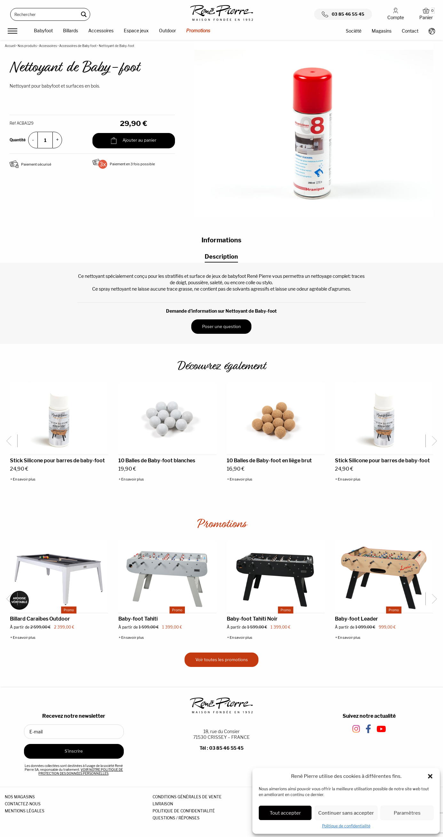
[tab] (221, 257)
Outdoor (167, 30)
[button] (430, 776)
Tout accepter (285, 813)
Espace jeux (136, 30)
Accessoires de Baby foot (78, 46)
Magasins (382, 31)
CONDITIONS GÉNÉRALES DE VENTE (187, 796)
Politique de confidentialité (346, 826)
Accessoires (101, 30)
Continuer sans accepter (346, 813)
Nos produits (27, 46)
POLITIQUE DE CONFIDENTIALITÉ (184, 811)
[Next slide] (431, 440)
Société (353, 31)
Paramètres (407, 813)
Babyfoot (43, 30)
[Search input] (44, 14)
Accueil (10, 46)
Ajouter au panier (133, 140)
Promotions (198, 30)
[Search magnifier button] (84, 14)
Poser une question (221, 326)
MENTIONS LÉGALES (24, 811)
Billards (70, 30)
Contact (410, 31)
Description (221, 256)
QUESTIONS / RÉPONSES (176, 818)
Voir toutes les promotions (221, 659)
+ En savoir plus (23, 479)
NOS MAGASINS (20, 796)
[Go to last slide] (11, 440)
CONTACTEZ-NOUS (23, 804)
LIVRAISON (163, 804)
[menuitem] (43, 31)
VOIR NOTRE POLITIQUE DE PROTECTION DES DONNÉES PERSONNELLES (80, 771)
